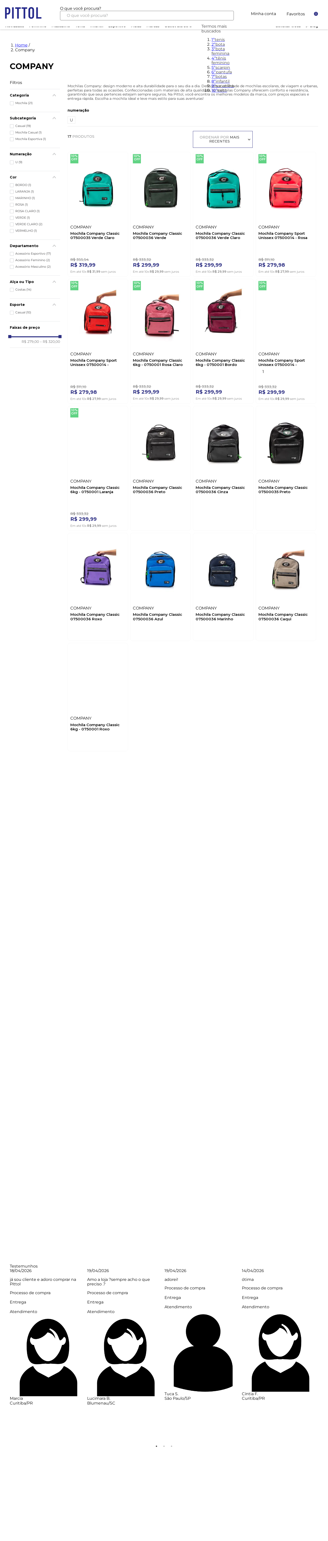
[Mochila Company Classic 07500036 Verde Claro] (223, 213)
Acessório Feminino (32, 260)
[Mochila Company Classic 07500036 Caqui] (286, 585)
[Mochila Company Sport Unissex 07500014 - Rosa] (286, 213)
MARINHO (25, 198)
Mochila (24, 103)
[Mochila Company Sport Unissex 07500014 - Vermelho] (98, 340)
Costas (23, 289)
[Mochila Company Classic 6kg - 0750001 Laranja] (98, 467)
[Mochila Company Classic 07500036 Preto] (160, 467)
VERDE (22, 217)
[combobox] (147, 13)
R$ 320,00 (50, 342)
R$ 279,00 (30, 342)
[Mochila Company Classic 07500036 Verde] (160, 213)
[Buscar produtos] (226, 16)
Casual (23, 126)
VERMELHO (26, 230)
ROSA (21, 204)
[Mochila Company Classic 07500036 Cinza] (223, 467)
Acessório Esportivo (33, 253)
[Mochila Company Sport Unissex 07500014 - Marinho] (286, 340)
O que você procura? (80, 8)
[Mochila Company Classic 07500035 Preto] (286, 467)
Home (21, 45)
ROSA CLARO (27, 211)
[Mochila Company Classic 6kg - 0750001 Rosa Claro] (160, 340)
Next (321, 1355)
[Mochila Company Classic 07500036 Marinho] (223, 585)
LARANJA (24, 191)
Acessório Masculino (33, 266)
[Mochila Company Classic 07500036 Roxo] (98, 585)
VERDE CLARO (28, 224)
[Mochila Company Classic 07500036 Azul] (160, 585)
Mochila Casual (28, 132)
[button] (35, 246)
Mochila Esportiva (30, 139)
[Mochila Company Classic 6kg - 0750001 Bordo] (223, 340)
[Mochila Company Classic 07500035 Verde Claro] (98, 213)
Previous (6, 1355)
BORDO (23, 185)
